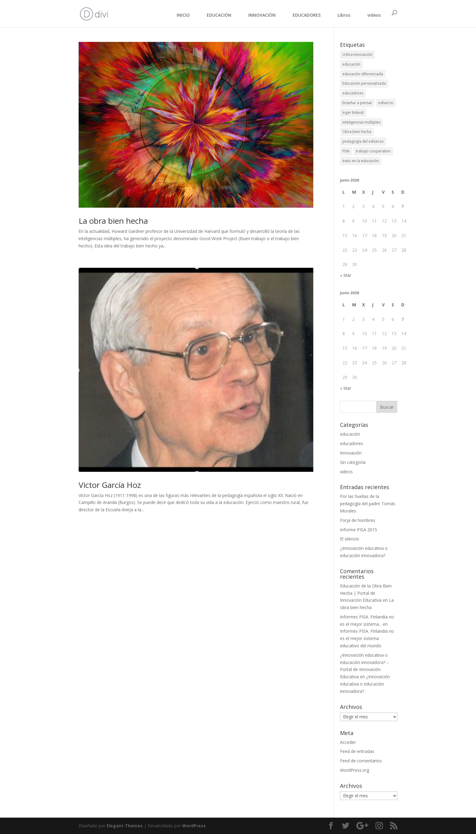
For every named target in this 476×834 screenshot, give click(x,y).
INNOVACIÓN (262, 15)
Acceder (348, 742)
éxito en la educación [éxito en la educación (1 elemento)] (360, 160)
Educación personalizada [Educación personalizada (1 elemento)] (364, 83)
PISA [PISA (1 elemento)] (346, 151)
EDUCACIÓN (219, 15)
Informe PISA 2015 (358, 530)
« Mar (345, 275)
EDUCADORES (307, 15)
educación (350, 434)
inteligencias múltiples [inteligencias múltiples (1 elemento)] (361, 122)
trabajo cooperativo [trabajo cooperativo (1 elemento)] (373, 151)
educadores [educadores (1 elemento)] (352, 93)
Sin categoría (352, 462)
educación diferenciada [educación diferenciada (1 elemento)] (362, 74)
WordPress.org (354, 770)
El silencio (349, 539)
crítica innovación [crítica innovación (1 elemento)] (357, 54)
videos (374, 15)
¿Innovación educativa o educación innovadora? (365, 684)
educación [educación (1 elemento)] (351, 64)
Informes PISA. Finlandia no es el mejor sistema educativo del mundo (367, 638)
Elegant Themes (125, 826)
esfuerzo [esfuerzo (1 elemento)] (385, 102)
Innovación (351, 453)
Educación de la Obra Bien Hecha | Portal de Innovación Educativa (366, 593)
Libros (344, 15)
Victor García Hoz (110, 484)
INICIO (183, 15)
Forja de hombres (357, 520)
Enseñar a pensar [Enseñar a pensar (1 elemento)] (357, 102)
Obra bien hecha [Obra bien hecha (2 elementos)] (356, 131)
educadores (351, 443)
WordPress (194, 826)
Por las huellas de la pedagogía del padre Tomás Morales (367, 503)
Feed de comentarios (361, 761)
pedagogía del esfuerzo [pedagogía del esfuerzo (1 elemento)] (363, 141)
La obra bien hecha (113, 220)
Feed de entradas (357, 751)
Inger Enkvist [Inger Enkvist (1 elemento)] (353, 112)
